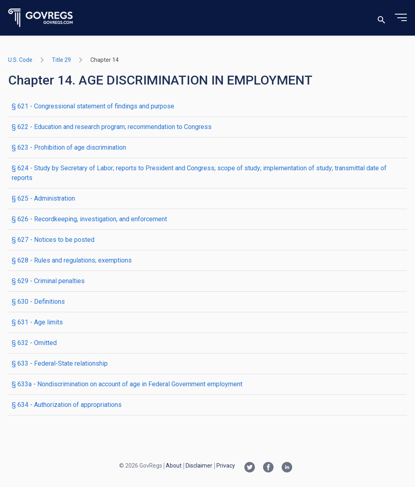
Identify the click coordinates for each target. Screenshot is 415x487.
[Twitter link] (249, 468)
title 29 (61, 60)
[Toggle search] (381, 18)
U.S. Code (20, 60)
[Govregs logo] (40, 18)
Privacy (225, 465)
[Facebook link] (268, 468)
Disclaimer (199, 465)
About (174, 465)
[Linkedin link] (287, 468)
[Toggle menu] (401, 18)
